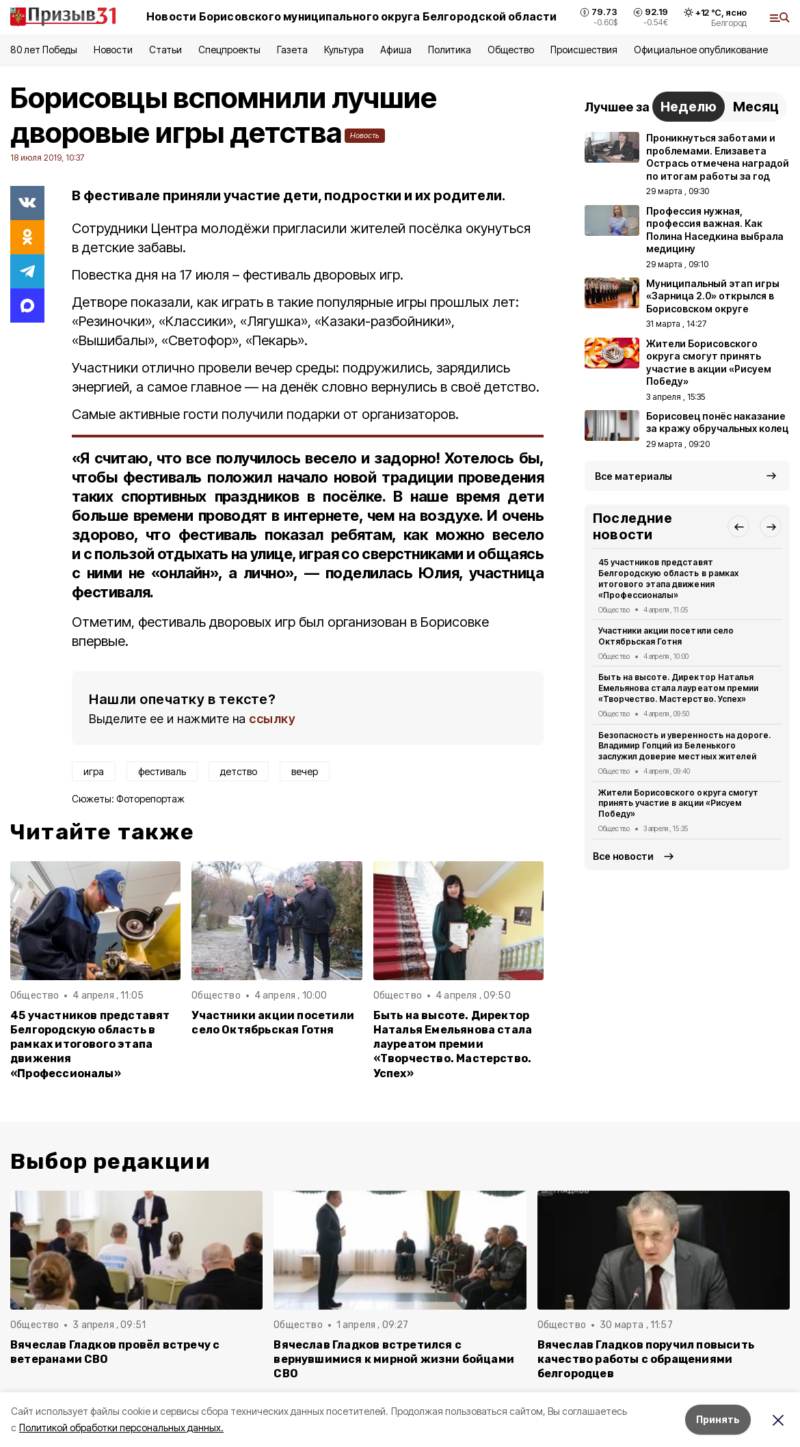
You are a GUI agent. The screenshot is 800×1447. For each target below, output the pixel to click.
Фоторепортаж (150, 798)
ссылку (272, 719)
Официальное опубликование (701, 49)
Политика (449, 49)
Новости (113, 49)
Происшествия (583, 49)
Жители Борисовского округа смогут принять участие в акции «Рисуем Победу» (678, 803)
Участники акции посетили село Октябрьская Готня (272, 1022)
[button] (738, 526)
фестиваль (162, 771)
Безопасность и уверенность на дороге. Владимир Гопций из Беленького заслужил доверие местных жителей (684, 746)
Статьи (165, 49)
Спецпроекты (229, 49)
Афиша (395, 49)
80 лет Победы (43, 49)
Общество (511, 49)
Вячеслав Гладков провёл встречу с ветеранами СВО (114, 1352)
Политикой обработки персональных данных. (121, 1427)
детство (238, 771)
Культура (344, 49)
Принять (718, 1419)
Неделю (689, 106)
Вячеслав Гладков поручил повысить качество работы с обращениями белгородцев (645, 1359)
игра (93, 771)
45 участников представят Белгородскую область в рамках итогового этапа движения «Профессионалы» (90, 1044)
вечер (304, 771)
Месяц (756, 106)
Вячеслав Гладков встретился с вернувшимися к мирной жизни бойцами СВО (394, 1359)
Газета (292, 49)
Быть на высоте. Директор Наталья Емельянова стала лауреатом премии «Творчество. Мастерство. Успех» (453, 1044)
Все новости (623, 856)
